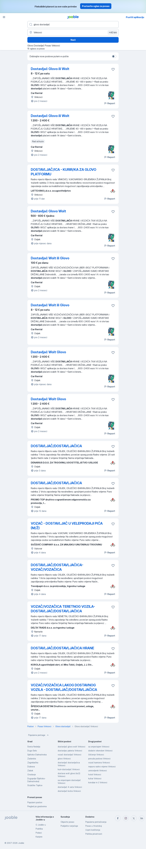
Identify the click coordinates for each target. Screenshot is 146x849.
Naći (73, 39)
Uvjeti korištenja (92, 830)
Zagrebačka (32, 762)
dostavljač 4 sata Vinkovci (70, 787)
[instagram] (126, 818)
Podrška (39, 829)
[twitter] (134, 818)
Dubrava (31, 766)
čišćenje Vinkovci (96, 754)
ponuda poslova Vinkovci (99, 758)
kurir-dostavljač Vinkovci (69, 769)
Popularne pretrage (38, 735)
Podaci (39, 832)
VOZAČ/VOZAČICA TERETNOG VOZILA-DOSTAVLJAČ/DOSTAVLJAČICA (63, 608)
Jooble (21, 843)
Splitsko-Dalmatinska (37, 754)
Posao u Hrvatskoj (93, 826)
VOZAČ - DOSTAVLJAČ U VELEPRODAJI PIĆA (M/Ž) (67, 525)
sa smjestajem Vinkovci (98, 746)
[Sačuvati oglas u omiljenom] (113, 69)
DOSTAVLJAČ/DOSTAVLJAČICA (56, 446)
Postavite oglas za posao (96, 6)
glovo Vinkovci (64, 758)
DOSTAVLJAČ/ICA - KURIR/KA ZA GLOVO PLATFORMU (63, 172)
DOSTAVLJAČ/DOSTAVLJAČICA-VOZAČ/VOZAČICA (57, 567)
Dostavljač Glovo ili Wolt (50, 69)
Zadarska (31, 758)
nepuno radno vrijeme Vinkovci (102, 766)
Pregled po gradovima (37, 806)
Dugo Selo (32, 750)
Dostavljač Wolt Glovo (48, 352)
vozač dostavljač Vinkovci (69, 754)
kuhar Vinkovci (94, 778)
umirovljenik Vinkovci (97, 770)
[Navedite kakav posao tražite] (73, 24)
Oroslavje (31, 774)
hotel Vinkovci (94, 774)
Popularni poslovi (34, 802)
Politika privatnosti (93, 834)
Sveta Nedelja (33, 746)
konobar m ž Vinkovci (97, 782)
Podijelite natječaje (69, 826)
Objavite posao (67, 822)
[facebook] (118, 818)
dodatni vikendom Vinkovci (100, 750)
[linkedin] (142, 818)
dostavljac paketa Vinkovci (70, 750)
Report (109, 103)
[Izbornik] (4, 17)
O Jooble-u (41, 825)
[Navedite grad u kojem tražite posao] (73, 32)
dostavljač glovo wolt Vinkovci (71, 746)
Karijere (39, 836)
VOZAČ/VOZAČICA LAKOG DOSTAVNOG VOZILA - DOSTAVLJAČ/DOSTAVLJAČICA (64, 687)
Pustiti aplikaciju (135, 17)
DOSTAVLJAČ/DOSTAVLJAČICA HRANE (62, 648)
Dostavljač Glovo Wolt (48, 211)
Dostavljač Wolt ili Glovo (50, 258)
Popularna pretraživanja (95, 822)
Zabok (30, 770)
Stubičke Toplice (34, 785)
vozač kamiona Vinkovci (99, 762)
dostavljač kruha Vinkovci (69, 791)
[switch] (114, 56)
